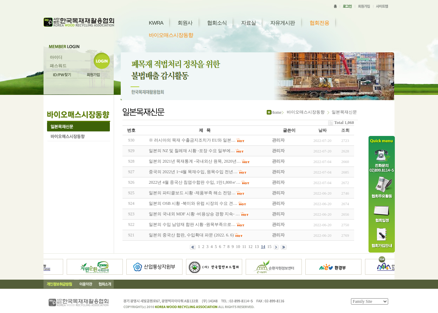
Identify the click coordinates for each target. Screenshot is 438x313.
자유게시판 (282, 23)
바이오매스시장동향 (171, 35)
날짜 (322, 130)
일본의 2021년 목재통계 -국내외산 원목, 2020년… (195, 161)
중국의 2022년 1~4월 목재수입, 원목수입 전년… (193, 171)
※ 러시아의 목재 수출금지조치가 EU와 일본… (192, 140)
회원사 (185, 23)
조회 (345, 130)
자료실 (248, 23)
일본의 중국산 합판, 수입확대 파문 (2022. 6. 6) (191, 235)
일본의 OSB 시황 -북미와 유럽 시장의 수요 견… (193, 203)
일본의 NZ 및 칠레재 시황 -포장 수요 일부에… (192, 150)
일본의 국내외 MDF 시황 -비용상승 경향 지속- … (194, 213)
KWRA (156, 23)
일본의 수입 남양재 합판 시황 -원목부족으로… (192, 224)
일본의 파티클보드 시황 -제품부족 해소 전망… (192, 192)
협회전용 (319, 22)
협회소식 (217, 23)
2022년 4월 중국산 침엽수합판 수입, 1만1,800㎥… (194, 182)
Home (276, 112)
